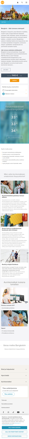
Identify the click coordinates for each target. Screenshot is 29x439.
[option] (14, 12)
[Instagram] (8, 412)
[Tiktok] (13, 412)
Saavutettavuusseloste (7, 404)
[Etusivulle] (2, 2)
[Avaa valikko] (26, 2)
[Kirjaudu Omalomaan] (18, 2)
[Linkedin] (23, 412)
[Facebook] (3, 412)
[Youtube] (18, 412)
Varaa (14, 80)
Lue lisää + (6, 69)
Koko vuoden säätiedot (14, 137)
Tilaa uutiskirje (8, 394)
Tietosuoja (4, 400)
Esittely (4, 22)
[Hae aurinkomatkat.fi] (22, 2)
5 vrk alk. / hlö (14, 75)
